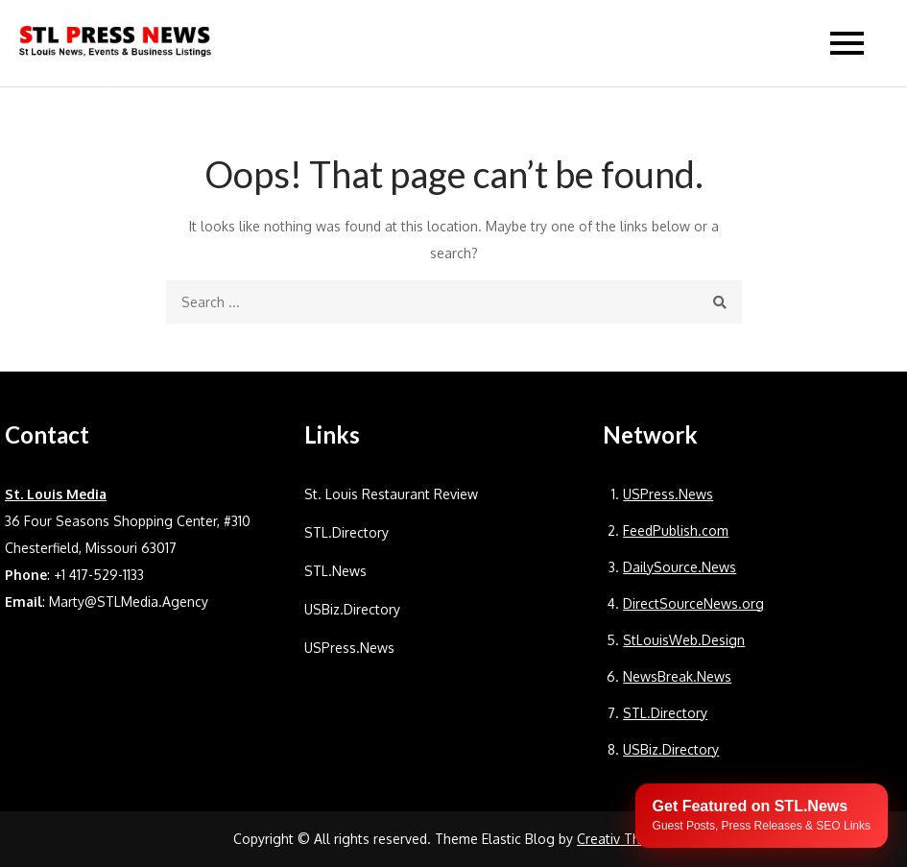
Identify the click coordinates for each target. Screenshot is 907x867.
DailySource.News (679, 567)
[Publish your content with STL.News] (761, 815)
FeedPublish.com (675, 530)
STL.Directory (346, 532)
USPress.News (349, 647)
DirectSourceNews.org (693, 603)
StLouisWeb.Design (684, 640)
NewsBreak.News (677, 676)
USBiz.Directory (352, 609)
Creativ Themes (625, 839)
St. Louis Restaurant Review (391, 494)
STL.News (335, 571)
